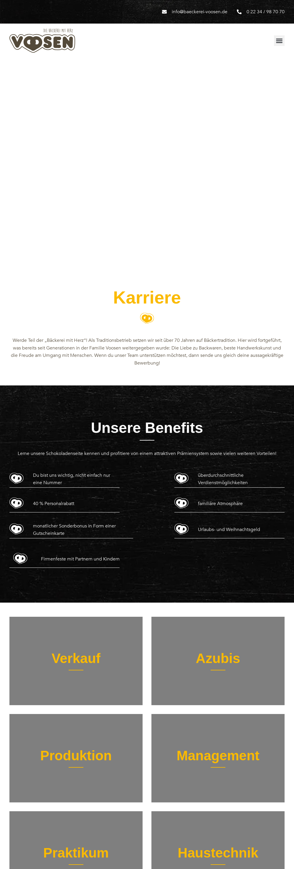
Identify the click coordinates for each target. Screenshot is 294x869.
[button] (279, 40)
